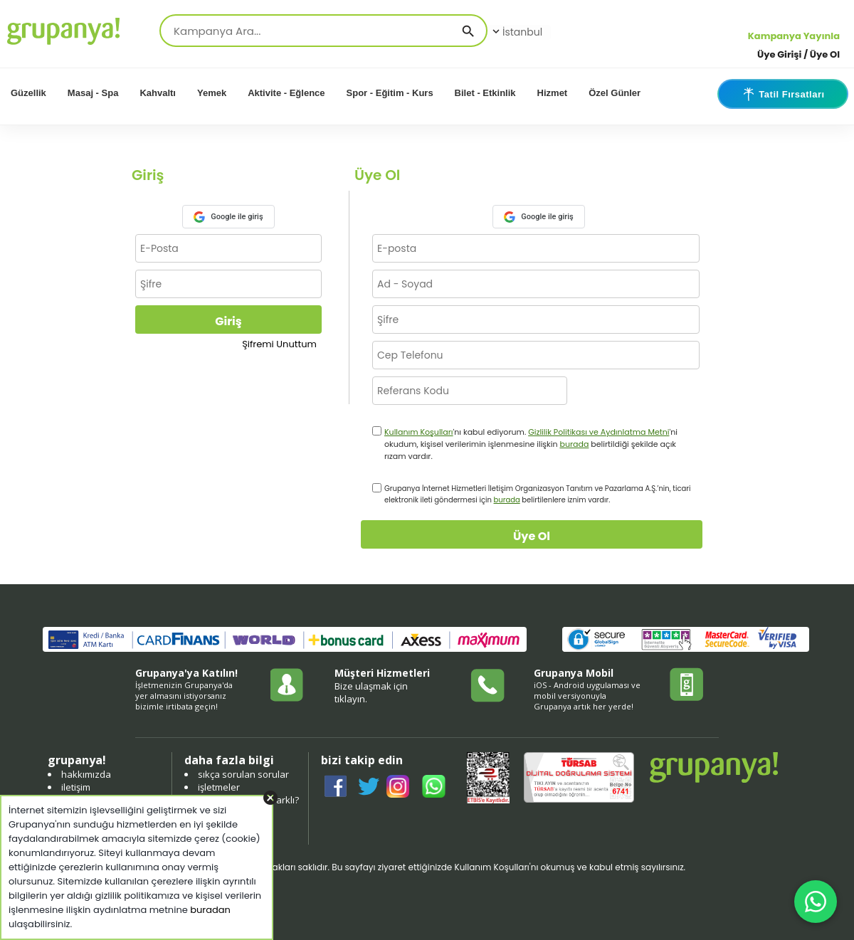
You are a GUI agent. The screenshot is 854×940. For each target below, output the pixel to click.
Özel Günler (614, 93)
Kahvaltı (157, 93)
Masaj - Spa (93, 93)
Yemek (211, 93)
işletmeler (219, 787)
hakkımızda (86, 774)
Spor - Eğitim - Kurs (390, 93)
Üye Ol (531, 536)
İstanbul (516, 32)
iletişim (75, 787)
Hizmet (552, 93)
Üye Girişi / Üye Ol (798, 54)
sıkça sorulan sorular (243, 774)
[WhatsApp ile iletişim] (815, 901)
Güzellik (28, 93)
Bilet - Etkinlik (485, 93)
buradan (210, 910)
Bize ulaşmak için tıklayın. (371, 692)
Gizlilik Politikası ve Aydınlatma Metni (598, 432)
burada (574, 444)
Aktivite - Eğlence (286, 93)
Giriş (228, 321)
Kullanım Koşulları (418, 432)
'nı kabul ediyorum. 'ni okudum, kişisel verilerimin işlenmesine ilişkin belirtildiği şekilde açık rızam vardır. (531, 444)
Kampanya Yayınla (794, 36)
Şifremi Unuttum (279, 344)
